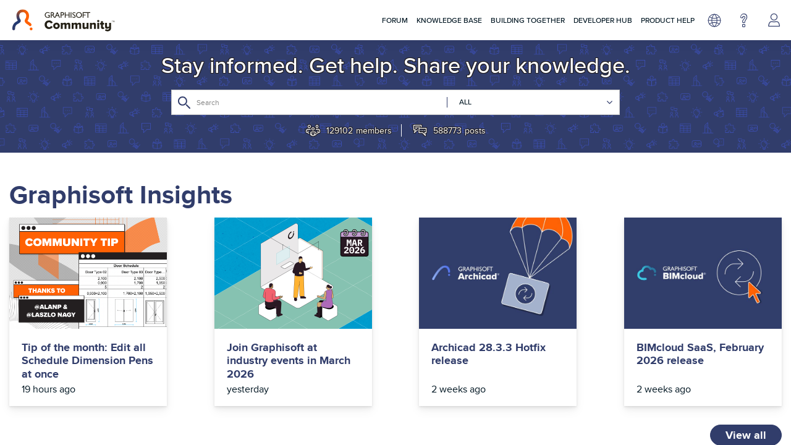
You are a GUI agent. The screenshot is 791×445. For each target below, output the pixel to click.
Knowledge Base (449, 20)
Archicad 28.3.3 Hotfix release (488, 354)
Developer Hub (602, 20)
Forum (395, 20)
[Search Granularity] (530, 102)
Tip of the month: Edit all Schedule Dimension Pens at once (87, 361)
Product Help (668, 20)
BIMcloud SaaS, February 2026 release (700, 354)
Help (744, 20)
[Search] (395, 102)
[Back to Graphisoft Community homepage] (63, 20)
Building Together (528, 20)
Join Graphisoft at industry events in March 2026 (288, 361)
